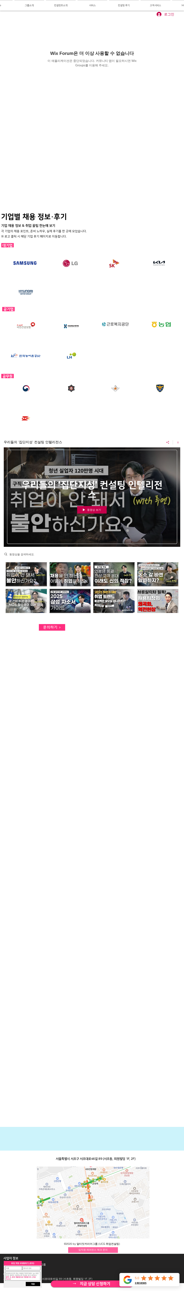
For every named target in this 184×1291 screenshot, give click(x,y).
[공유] (168, 442)
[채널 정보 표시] (176, 442)
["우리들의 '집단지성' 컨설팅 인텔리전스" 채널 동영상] (92, 588)
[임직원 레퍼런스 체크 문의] (93, 1250)
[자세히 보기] (92, 1284)
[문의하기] (52, 627)
